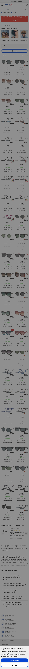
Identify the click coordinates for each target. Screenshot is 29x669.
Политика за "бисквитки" (12, 656)
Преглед (14, 665)
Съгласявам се (15, 660)
